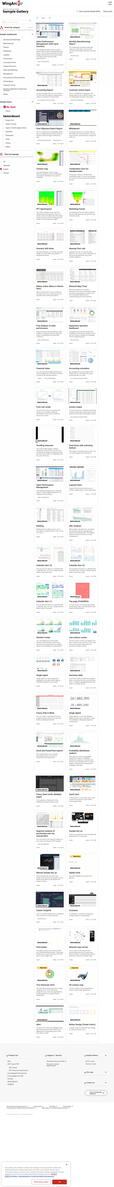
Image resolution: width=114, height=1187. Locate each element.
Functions (11, 135)
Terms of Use (107, 11)
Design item (12, 123)
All (6, 165)
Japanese (9, 169)
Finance (8, 50)
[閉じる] (66, 1164)
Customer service (12, 88)
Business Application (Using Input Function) (17, 93)
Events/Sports (10, 85)
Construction (10, 62)
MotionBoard (16, 120)
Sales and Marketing (13, 73)
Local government (12, 66)
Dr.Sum (16, 110)
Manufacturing (11, 47)
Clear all (27, 31)
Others (8, 98)
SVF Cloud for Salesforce (18, 1137)
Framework (12, 139)
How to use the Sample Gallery (89, 11)
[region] (36, 1174)
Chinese (8, 176)
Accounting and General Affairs (16, 81)
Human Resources (12, 69)
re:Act (10, 142)
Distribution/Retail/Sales (14, 43)
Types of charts (13, 127)
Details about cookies (41, 1182)
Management (10, 77)
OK (60, 1182)
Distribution (10, 54)
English (8, 172)
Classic (10, 146)
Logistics (9, 58)
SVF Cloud (13, 1134)
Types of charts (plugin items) (18, 131)
